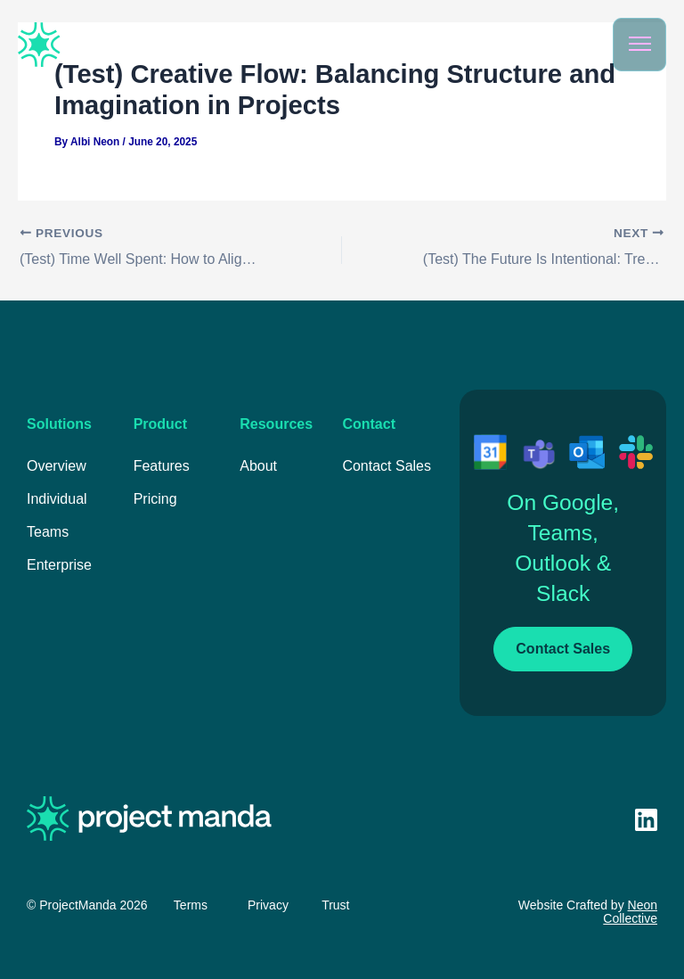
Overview (56, 465)
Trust (335, 905)
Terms (191, 905)
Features (162, 465)
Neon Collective (630, 912)
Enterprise (59, 564)
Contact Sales (386, 465)
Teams (48, 531)
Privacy (268, 905)
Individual (57, 498)
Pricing (155, 498)
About (258, 465)
